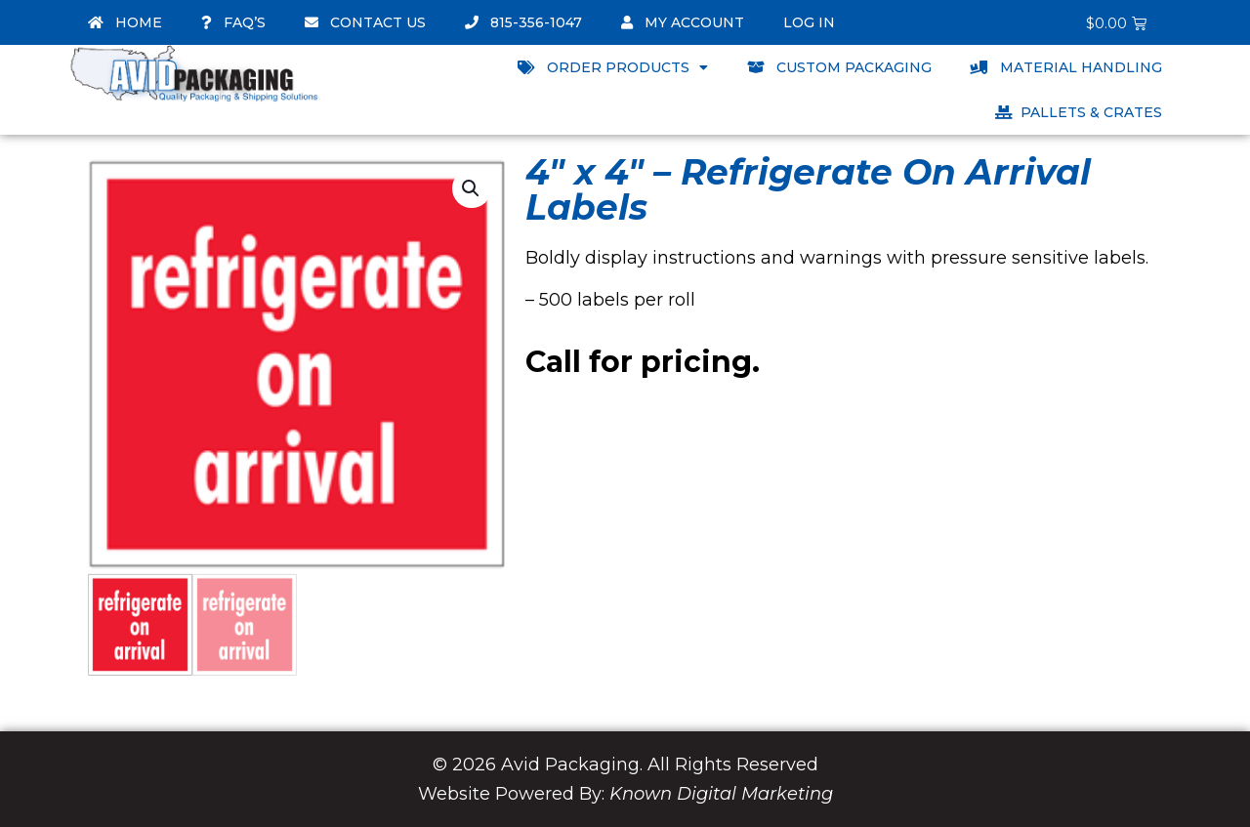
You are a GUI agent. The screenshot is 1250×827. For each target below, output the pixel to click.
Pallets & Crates (1078, 112)
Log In (809, 22)
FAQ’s (233, 22)
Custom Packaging (839, 67)
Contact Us (365, 22)
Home (125, 22)
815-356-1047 (523, 22)
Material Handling (1066, 67)
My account (682, 22)
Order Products (613, 67)
